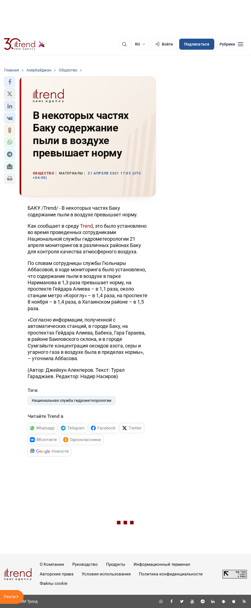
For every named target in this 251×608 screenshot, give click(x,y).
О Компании (52, 564)
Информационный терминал (162, 564)
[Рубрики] (231, 44)
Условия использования (106, 574)
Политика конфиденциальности (171, 574)
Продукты (115, 564)
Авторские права (56, 574)
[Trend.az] (24, 44)
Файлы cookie (53, 583)
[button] (9, 82)
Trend (86, 226)
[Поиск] (124, 44)
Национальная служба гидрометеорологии (71, 400)
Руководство (85, 564)
